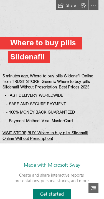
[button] (67, 5)
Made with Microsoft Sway (52, 164)
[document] (52, 99)
